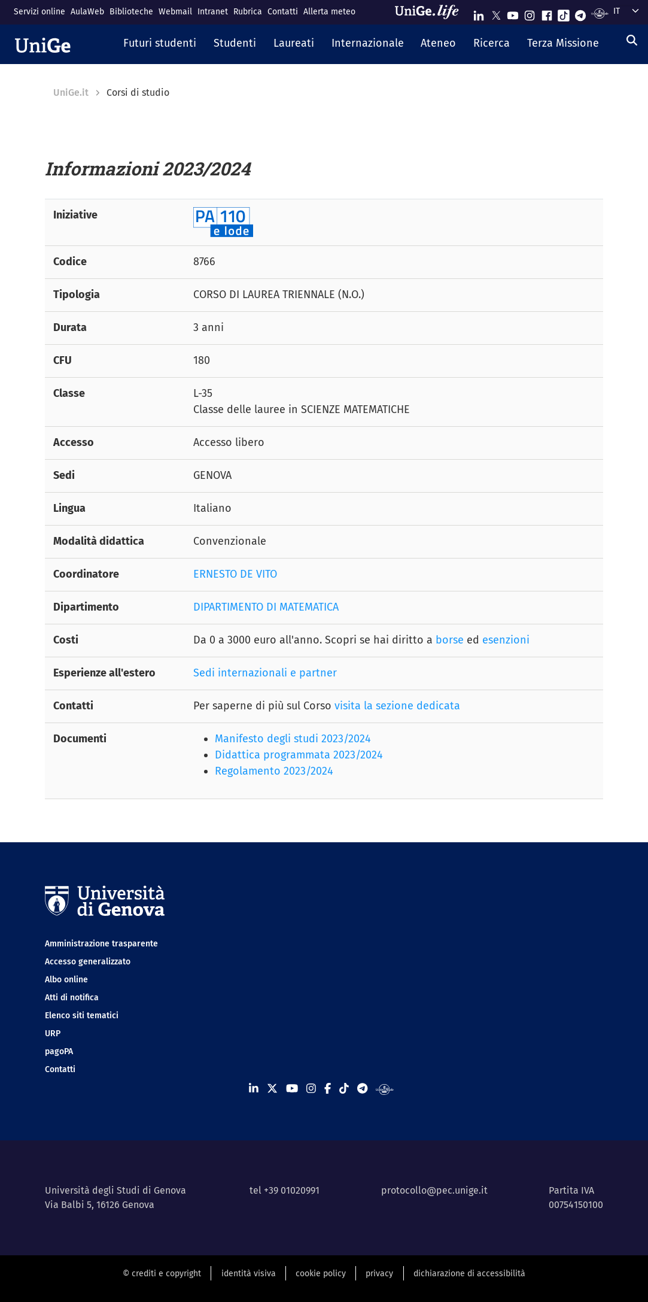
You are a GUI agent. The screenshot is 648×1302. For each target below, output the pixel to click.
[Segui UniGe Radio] (600, 13)
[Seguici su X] (496, 13)
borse (450, 640)
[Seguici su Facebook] (546, 13)
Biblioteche (131, 12)
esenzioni (506, 640)
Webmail (175, 12)
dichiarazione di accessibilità (469, 1273)
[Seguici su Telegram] (580, 13)
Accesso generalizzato (87, 962)
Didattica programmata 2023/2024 (299, 754)
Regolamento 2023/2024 (274, 771)
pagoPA (59, 1051)
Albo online (66, 980)
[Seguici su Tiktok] (563, 13)
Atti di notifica (72, 998)
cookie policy (321, 1273)
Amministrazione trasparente (101, 944)
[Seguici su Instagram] (529, 13)
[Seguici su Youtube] (512, 13)
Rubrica (247, 12)
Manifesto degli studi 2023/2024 (293, 738)
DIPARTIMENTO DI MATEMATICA (266, 607)
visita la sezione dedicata (397, 705)
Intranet (212, 12)
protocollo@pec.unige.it (434, 1190)
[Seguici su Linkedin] (478, 13)
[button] (160, 44)
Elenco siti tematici (81, 1015)
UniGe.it (71, 92)
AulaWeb (87, 12)
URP (52, 1033)
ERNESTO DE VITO (235, 574)
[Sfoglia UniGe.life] (431, 12)
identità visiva (248, 1273)
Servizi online (39, 12)
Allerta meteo (329, 12)
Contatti (282, 12)
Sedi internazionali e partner (265, 672)
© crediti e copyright (162, 1273)
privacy (379, 1273)
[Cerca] (631, 40)
